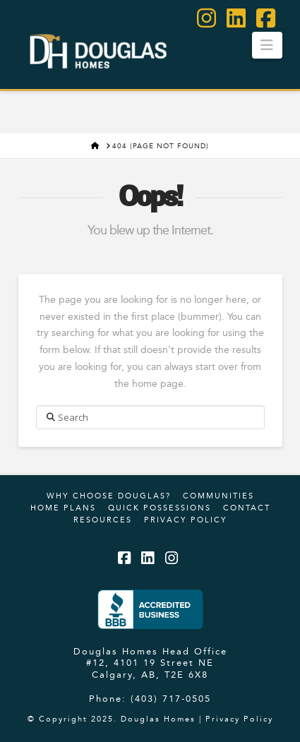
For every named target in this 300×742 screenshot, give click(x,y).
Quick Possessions (159, 508)
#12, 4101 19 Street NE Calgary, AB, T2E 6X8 (150, 668)
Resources (102, 520)
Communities (218, 496)
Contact (246, 508)
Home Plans (63, 508)
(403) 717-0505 (171, 698)
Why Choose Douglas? (109, 496)
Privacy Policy (185, 520)
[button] (267, 45)
